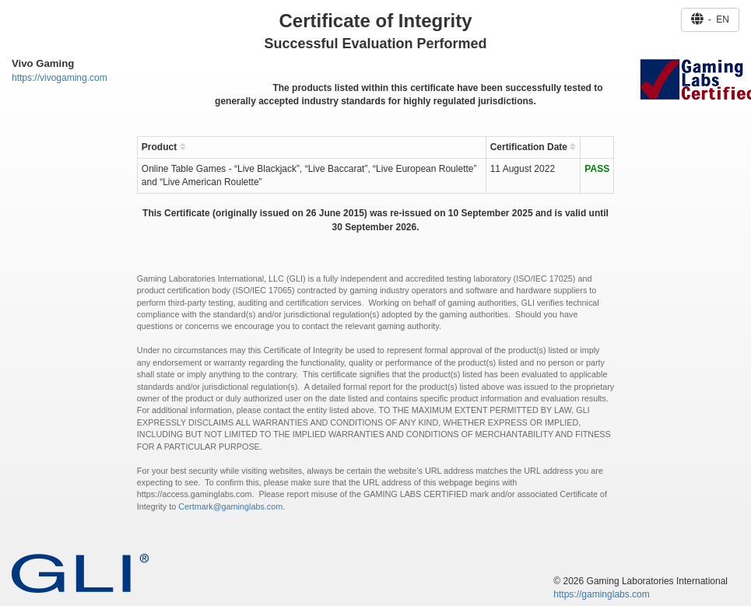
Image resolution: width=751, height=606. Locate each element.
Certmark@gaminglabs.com (230, 506)
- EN (710, 19)
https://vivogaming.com (59, 77)
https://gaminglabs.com (601, 594)
